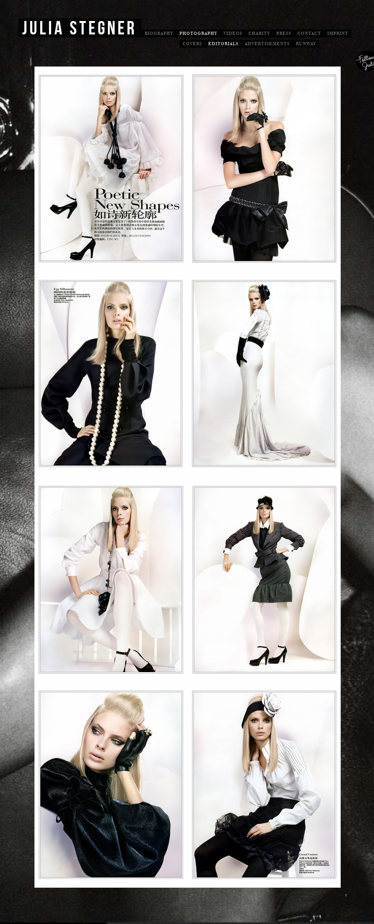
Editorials (223, 43)
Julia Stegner (79, 28)
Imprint (337, 33)
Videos (233, 33)
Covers (192, 43)
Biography (159, 33)
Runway (306, 43)
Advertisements (267, 43)
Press (283, 33)
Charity (259, 33)
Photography (198, 33)
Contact (309, 33)
